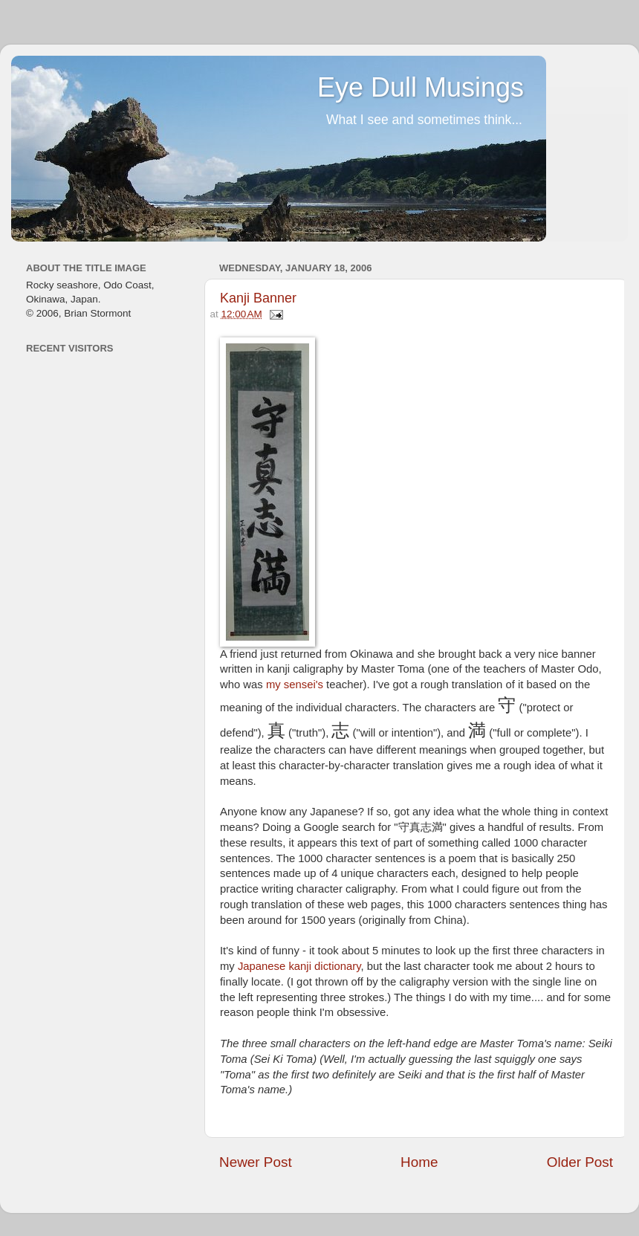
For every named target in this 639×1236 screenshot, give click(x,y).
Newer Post (255, 1162)
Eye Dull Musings (420, 87)
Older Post (580, 1162)
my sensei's (294, 684)
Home (419, 1162)
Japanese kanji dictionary (299, 966)
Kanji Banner (258, 298)
